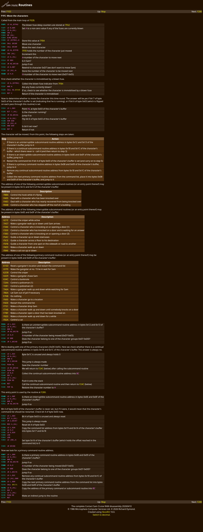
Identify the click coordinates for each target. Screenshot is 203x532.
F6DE (5, 306)
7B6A (5, 295)
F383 (5, 236)
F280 (199, 11)
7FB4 (42, 42)
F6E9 (5, 250)
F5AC (5, 240)
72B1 (5, 289)
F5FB (5, 246)
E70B (5, 299)
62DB (5, 275)
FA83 (5, 204)
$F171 (14, 498)
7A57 (5, 226)
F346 (5, 230)
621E (5, 223)
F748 (5, 312)
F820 (5, 319)
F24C (41, 374)
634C (5, 282)
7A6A (5, 292)
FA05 (5, 201)
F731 (5, 309)
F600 (5, 302)
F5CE (5, 243)
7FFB (24, 52)
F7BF (5, 316)
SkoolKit (106, 526)
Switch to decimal (101, 529)
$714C (17, 92)
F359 (5, 233)
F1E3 (8, 11)
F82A (5, 322)
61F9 (5, 272)
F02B (32, 20)
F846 (5, 253)
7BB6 (5, 198)
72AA (5, 285)
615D (5, 268)
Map (103, 11)
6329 (5, 279)
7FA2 (67, 25)
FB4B (5, 208)
